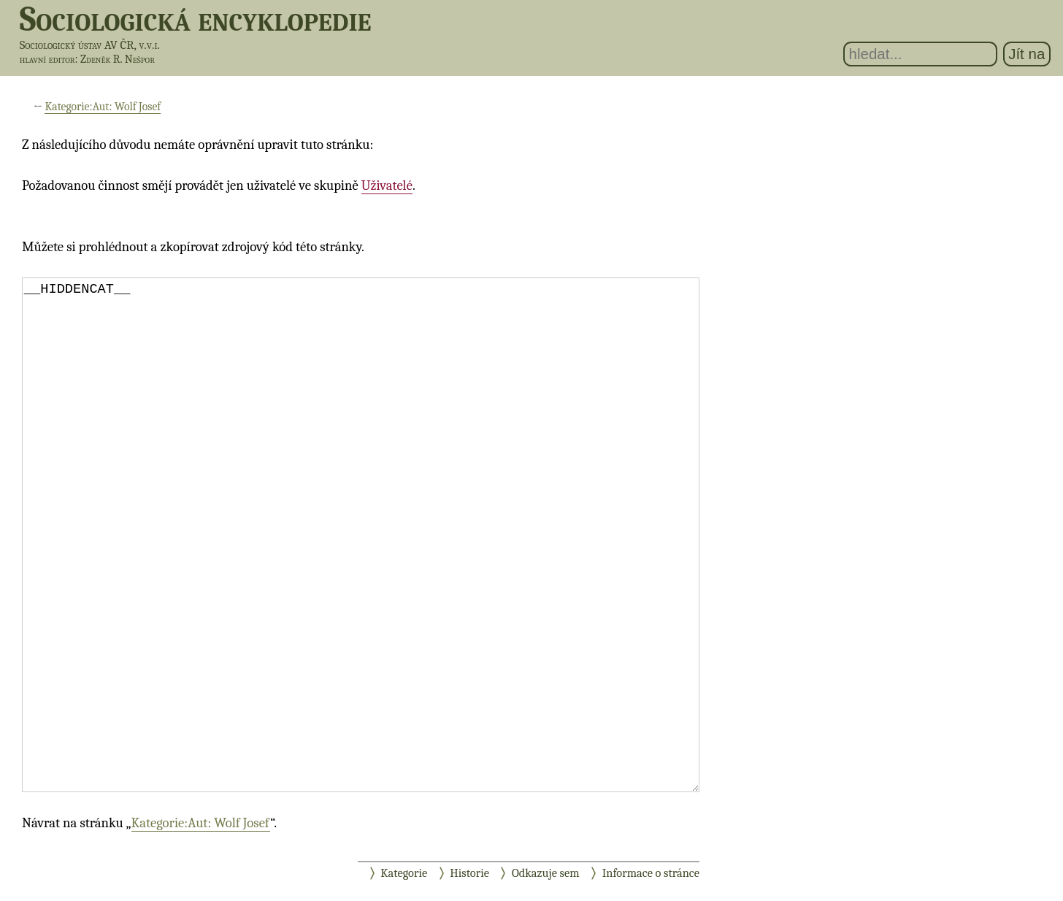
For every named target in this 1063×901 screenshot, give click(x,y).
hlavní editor (47, 59)
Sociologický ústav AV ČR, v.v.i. (90, 45)
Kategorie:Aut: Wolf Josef (103, 106)
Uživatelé (386, 185)
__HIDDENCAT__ (360, 535)
